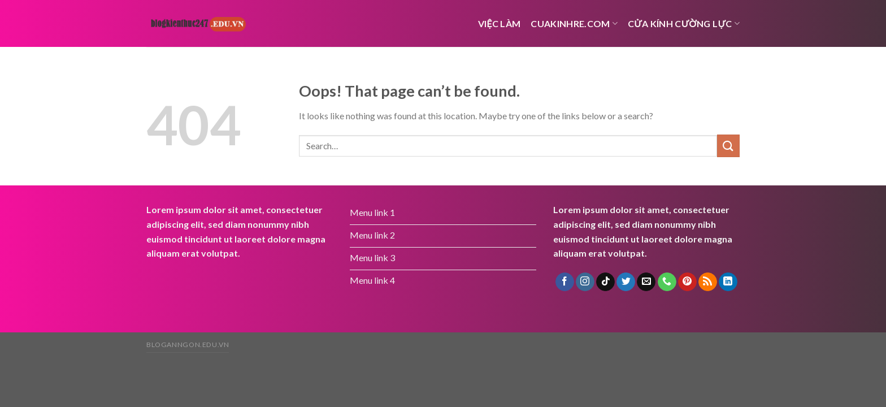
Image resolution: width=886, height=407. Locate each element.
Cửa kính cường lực (684, 23)
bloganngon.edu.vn (187, 344)
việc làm (499, 23)
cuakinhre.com (574, 23)
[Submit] (728, 146)
